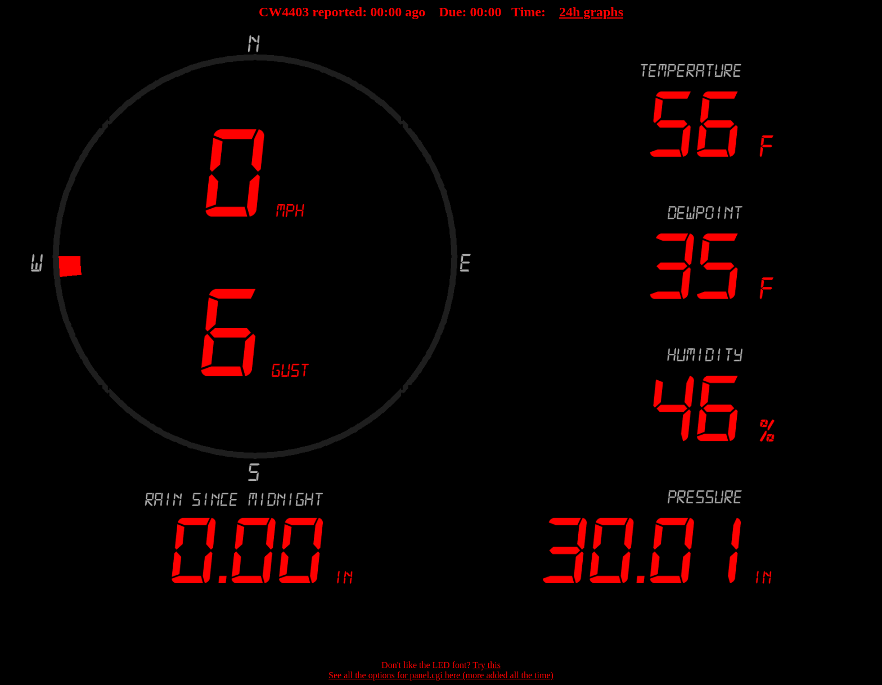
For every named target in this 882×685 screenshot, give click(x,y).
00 (377, 11)
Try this (486, 665)
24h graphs (591, 11)
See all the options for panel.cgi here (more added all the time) (441, 675)
